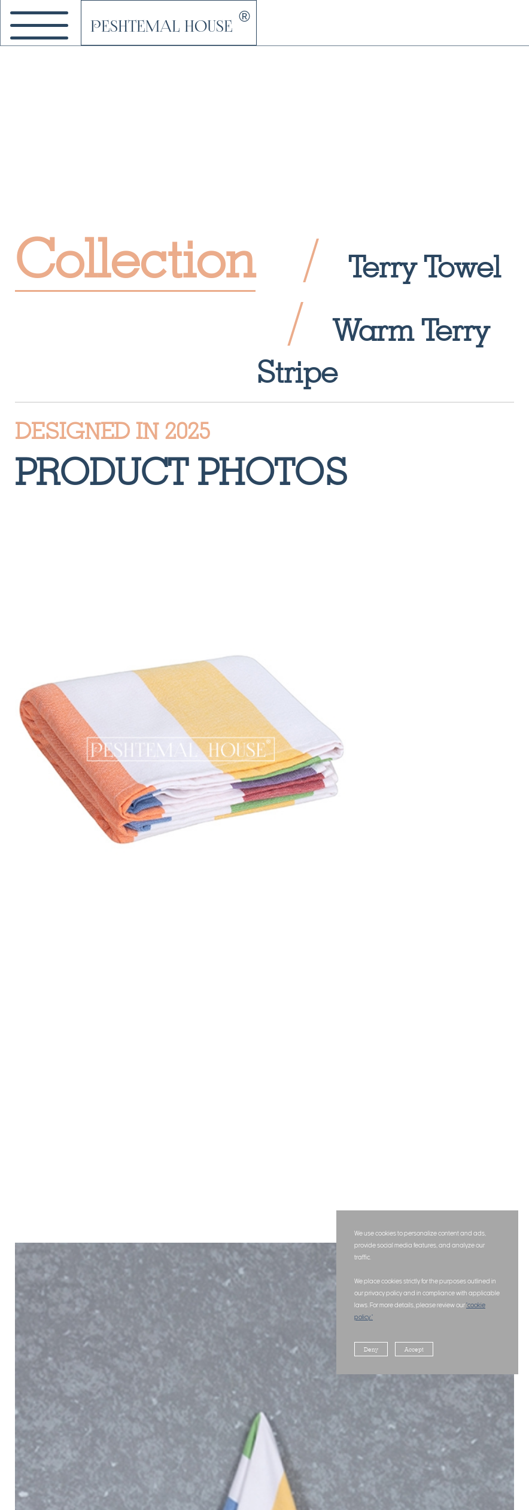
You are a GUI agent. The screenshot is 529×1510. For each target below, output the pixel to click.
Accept (414, 1349)
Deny (371, 1349)
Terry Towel (424, 266)
